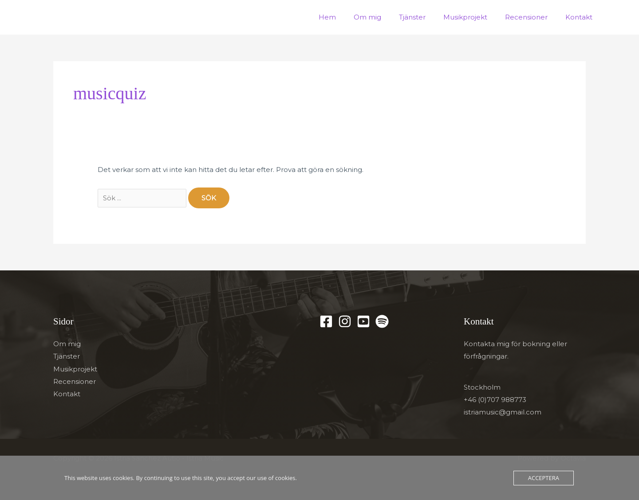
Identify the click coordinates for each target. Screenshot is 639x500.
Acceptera (543, 478)
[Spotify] (382, 321)
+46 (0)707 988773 (495, 399)
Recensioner (533, 17)
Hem (351, 17)
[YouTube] (363, 321)
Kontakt (581, 17)
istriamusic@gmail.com (502, 412)
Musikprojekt (476, 17)
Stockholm (482, 387)
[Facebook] (326, 321)
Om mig (387, 17)
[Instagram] (344, 321)
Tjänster (427, 17)
